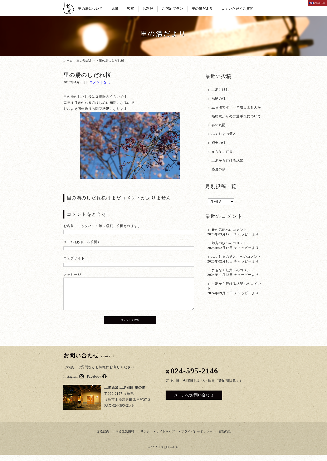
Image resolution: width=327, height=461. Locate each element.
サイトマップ (165, 437)
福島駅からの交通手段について (236, 116)
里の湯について (90, 8)
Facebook (97, 382)
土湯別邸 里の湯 (168, 453)
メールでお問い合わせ (194, 401)
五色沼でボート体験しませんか (236, 107)
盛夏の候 (218, 169)
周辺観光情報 (125, 437)
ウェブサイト (74, 258)
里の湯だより (202, 8)
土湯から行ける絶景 (227, 160)
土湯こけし (220, 89)
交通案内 (103, 437)
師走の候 (218, 142)
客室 (130, 8)
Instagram (73, 382)
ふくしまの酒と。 (225, 134)
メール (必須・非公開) (81, 242)
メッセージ (72, 274)
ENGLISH (317, 3)
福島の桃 (218, 98)
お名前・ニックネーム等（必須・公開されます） (102, 226)
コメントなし (100, 82)
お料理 (148, 8)
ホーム (68, 60)
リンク (145, 437)
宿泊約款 (225, 437)
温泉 (114, 8)
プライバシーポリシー (197, 437)
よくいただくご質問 (237, 8)
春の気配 (218, 125)
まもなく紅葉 (222, 151)
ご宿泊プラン (172, 8)
